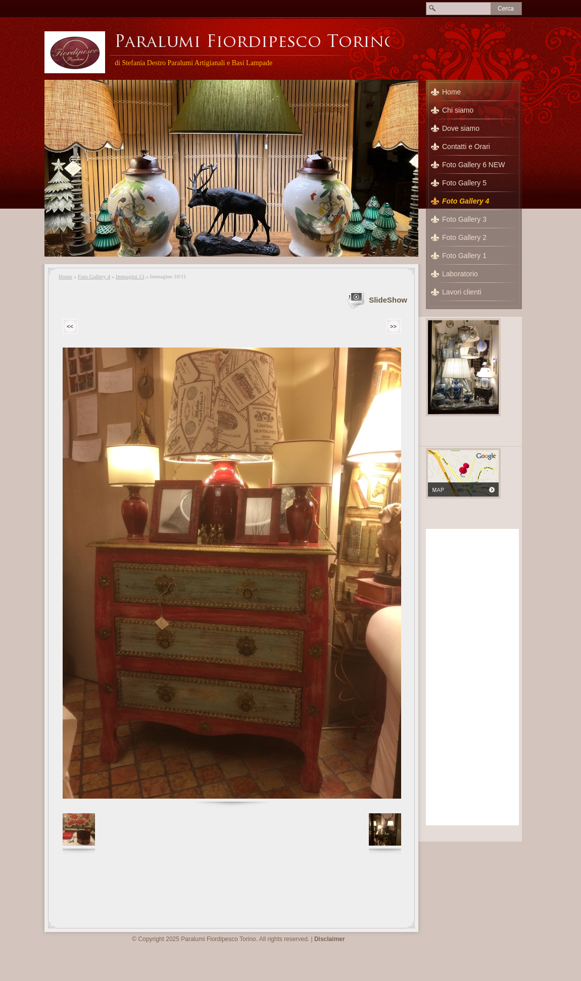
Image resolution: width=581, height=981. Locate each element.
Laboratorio (460, 274)
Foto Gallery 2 (464, 237)
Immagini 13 (130, 276)
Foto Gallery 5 (464, 183)
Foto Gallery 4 (94, 276)
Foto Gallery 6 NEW (473, 165)
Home (65, 276)
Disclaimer (329, 939)
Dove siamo (460, 128)
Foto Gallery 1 (464, 256)
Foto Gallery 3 (464, 219)
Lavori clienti (461, 292)
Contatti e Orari (466, 146)
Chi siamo (457, 110)
